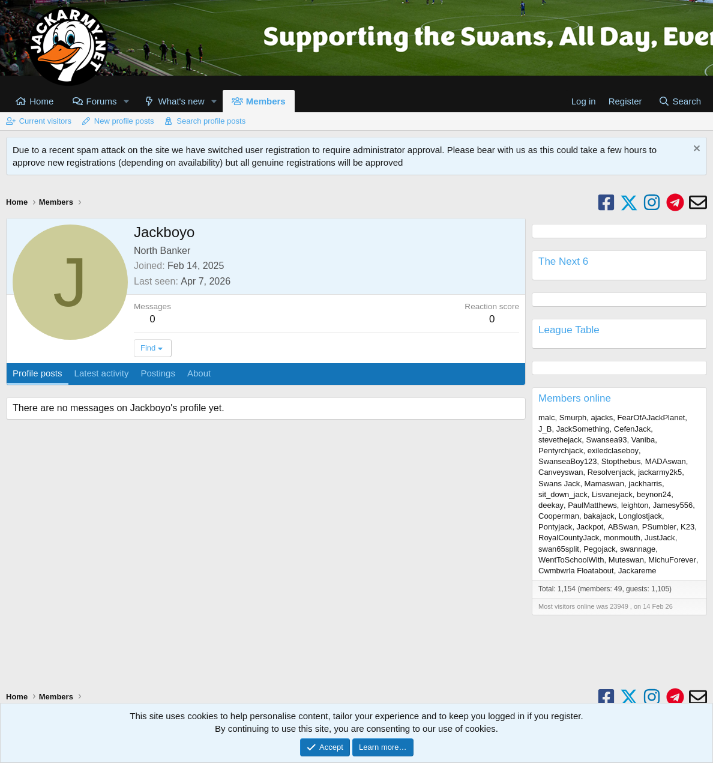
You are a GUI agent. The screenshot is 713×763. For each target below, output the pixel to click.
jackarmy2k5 (660, 472)
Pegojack (599, 548)
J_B (545, 428)
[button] (126, 101)
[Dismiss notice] (695, 149)
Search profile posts (210, 120)
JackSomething (583, 428)
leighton (635, 505)
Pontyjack (555, 526)
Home (41, 101)
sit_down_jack (563, 494)
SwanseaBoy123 (567, 461)
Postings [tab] (157, 373)
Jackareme (637, 570)
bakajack (598, 515)
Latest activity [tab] (101, 373)
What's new (181, 101)
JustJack (660, 537)
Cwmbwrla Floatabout (576, 570)
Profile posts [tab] (37, 373)
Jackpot (590, 526)
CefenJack (632, 428)
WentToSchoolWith (571, 559)
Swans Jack (559, 483)
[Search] (679, 101)
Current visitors (45, 120)
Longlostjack (640, 515)
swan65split (558, 548)
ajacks (602, 417)
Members (266, 101)
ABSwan (623, 526)
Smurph (573, 417)
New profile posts (124, 120)
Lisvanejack (612, 494)
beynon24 (654, 494)
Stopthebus (621, 461)
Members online (574, 398)
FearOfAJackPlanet (651, 417)
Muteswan (626, 559)
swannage (637, 548)
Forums (101, 101)
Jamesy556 (673, 505)
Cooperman (558, 515)
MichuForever (672, 559)
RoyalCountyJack (568, 537)
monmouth (621, 537)
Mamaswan (604, 483)
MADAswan (665, 461)
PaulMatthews (592, 505)
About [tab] (199, 373)
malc (546, 417)
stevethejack (560, 439)
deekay (551, 505)
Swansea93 (606, 439)
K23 (687, 526)
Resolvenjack (611, 472)
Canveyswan (560, 472)
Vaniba (643, 439)
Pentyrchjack (560, 450)
